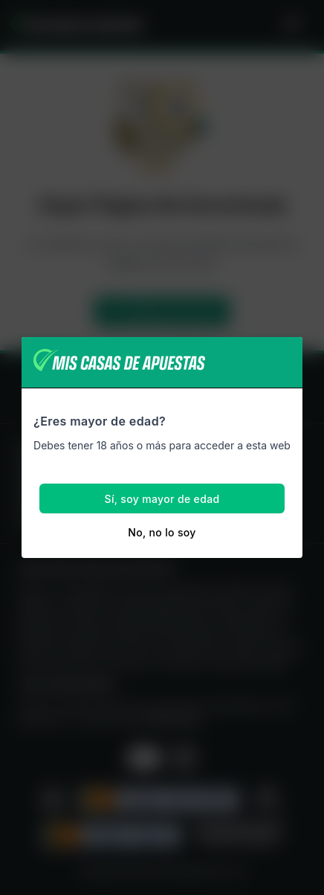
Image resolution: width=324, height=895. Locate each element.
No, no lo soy (162, 532)
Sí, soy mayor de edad (162, 499)
